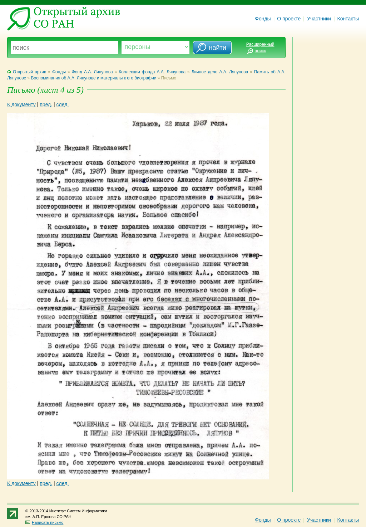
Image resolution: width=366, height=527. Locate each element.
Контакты (348, 18)
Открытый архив (26, 71)
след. (62, 104)
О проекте (289, 18)
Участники (319, 18)
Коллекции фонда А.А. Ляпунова (152, 71)
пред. (46, 104)
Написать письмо (44, 522)
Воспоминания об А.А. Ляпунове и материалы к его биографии (93, 77)
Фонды (263, 18)
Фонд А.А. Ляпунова (92, 71)
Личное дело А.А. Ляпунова (220, 71)
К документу (21, 104)
